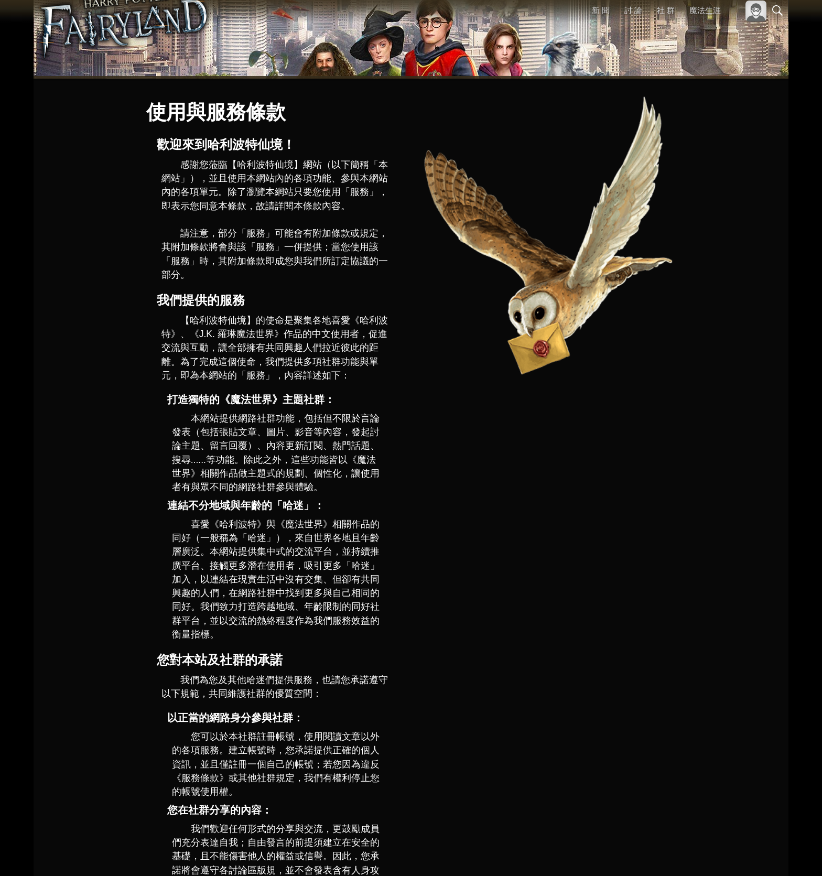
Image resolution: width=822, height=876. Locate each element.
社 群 (666, 10)
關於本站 (651, 854)
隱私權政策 (723, 854)
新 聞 (601, 10)
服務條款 (685, 854)
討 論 (634, 10)
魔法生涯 (705, 10)
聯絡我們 (760, 854)
